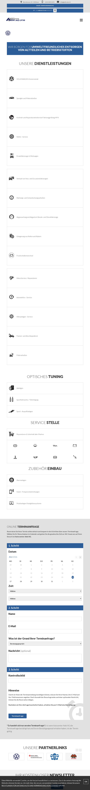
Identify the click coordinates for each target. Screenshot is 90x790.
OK (86, 782)
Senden (57, 644)
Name (11, 470)
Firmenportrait (12, 711)
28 (21, 438)
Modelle (10, 725)
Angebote (10, 722)
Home (9, 707)
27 (10, 438)
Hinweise (13, 547)
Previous (77, 607)
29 (31, 438)
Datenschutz (11, 740)
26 (73, 434)
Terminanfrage (17, 573)
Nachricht (19, 507)
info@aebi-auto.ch (13, 762)
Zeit (10, 442)
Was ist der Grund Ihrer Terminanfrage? (31, 495)
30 (42, 438)
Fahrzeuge (11, 718)
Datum (12, 408)
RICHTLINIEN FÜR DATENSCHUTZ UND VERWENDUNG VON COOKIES (30, 785)
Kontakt (10, 733)
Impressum (11, 736)
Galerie (9, 729)
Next (80, 607)
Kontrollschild (16, 532)
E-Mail (12, 483)
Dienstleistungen (13, 715)
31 (52, 438)
